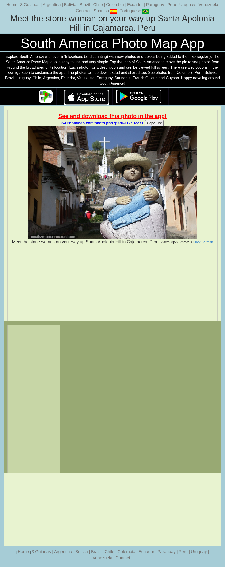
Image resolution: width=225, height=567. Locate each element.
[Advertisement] (112, 283)
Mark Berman (203, 242)
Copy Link (154, 123)
